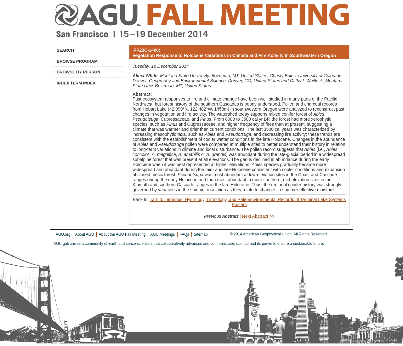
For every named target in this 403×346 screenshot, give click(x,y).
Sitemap (201, 234)
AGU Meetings (162, 234)
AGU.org (63, 234)
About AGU (84, 234)
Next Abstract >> (258, 216)
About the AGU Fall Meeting (122, 234)
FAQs (184, 234)
